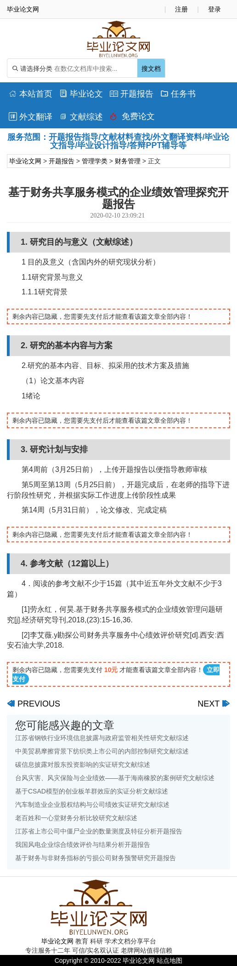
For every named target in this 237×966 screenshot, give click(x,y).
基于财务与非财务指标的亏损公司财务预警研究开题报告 (95, 858)
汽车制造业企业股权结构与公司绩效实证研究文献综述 (92, 804)
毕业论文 (81, 93)
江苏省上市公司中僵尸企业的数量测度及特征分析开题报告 (98, 831)
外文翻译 (30, 116)
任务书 (178, 93)
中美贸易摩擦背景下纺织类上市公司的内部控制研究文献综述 (102, 751)
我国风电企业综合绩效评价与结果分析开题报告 (82, 844)
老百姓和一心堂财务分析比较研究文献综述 (76, 818)
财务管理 (128, 161)
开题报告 (131, 93)
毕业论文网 (25, 161)
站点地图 (169, 960)
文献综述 (81, 116)
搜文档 (151, 68)
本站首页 (30, 93)
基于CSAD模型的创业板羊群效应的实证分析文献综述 (91, 791)
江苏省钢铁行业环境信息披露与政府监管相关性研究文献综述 (102, 738)
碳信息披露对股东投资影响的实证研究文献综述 (82, 764)
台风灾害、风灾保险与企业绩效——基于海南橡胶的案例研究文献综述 (114, 778)
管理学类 (94, 161)
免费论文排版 (132, 119)
